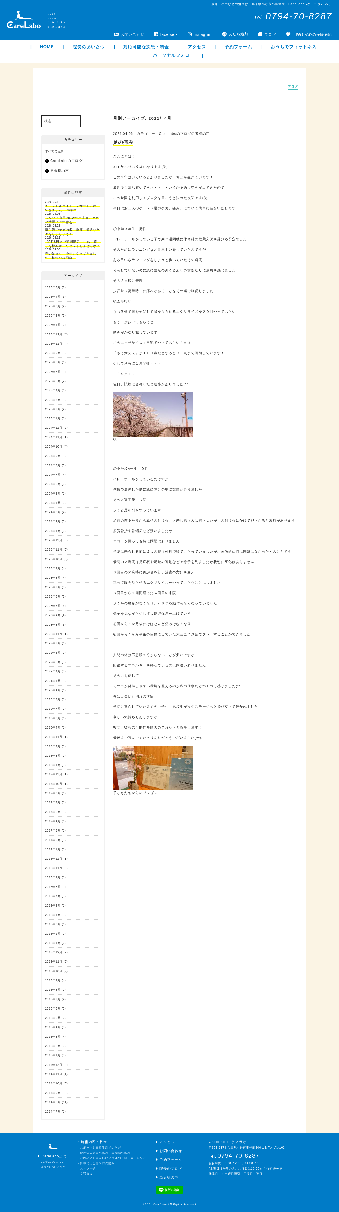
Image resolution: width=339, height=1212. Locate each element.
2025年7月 (53, 371)
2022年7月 (53, 643)
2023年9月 (53, 568)
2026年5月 (53, 287)
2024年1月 (53, 531)
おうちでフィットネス (293, 47)
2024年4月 (53, 502)
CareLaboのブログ (66, 161)
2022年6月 (53, 652)
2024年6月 (53, 484)
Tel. (293, 17)
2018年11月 (54, 736)
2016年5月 (53, 905)
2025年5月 (53, 381)
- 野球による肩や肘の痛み (96, 1163)
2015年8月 (53, 989)
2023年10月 (54, 559)
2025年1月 (53, 418)
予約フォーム (238, 47)
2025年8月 (53, 362)
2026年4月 (53, 296)
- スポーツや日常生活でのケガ (99, 1147)
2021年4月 (53, 680)
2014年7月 (53, 1111)
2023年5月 (53, 605)
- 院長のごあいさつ (52, 1166)
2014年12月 (54, 1064)
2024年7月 (53, 474)
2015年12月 (54, 952)
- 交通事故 (85, 1173)
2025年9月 (53, 352)
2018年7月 (53, 746)
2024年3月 (53, 512)
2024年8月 (53, 465)
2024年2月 (53, 521)
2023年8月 (53, 577)
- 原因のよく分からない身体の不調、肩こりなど (112, 1157)
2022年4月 (53, 671)
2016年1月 (53, 943)
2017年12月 (54, 774)
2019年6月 (53, 718)
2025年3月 (53, 399)
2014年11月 (54, 1074)
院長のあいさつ (89, 47)
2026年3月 (53, 306)
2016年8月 (53, 886)
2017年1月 (53, 849)
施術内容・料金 (94, 1142)
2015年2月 (53, 1045)
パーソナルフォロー (173, 55)
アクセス (197, 47)
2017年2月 (53, 840)
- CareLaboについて (53, 1161)
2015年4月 (53, 1027)
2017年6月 (53, 811)
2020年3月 (53, 699)
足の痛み (123, 142)
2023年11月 (54, 549)
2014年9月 (53, 1092)
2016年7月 (53, 896)
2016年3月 (53, 924)
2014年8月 (53, 1102)
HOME (47, 47)
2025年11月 (54, 343)
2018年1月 (53, 765)
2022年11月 (54, 633)
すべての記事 (54, 151)
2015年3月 (53, 1036)
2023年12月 (54, 540)
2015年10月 (54, 971)
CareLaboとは (54, 1156)
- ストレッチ (87, 1168)
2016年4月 (53, 914)
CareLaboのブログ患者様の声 (184, 134)
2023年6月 (53, 596)
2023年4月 (53, 615)
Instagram (203, 34)
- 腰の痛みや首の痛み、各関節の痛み (104, 1152)
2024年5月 (53, 493)
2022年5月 (53, 662)
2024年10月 (54, 446)
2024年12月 (54, 427)
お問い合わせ (133, 34)
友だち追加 (239, 34)
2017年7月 (53, 802)
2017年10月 (54, 783)
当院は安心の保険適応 (312, 34)
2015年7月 (53, 999)
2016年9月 (53, 877)
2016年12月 (54, 858)
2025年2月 (53, 409)
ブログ (270, 34)
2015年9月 (53, 980)
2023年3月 (53, 624)
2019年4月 (53, 727)
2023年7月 (53, 587)
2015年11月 (54, 961)
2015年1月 (53, 1055)
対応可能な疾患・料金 (146, 47)
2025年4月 (53, 390)
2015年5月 (53, 1017)
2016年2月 (53, 933)
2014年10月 (54, 1083)
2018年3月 (53, 755)
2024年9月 (53, 455)
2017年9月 (53, 793)
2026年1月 (53, 324)
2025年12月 (54, 334)
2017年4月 (53, 821)
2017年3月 (53, 830)
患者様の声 (59, 171)
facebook (169, 34)
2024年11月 (54, 437)
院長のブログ (170, 1169)
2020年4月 (53, 690)
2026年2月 (53, 315)
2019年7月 (53, 708)
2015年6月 (53, 1008)
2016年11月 (54, 867)
